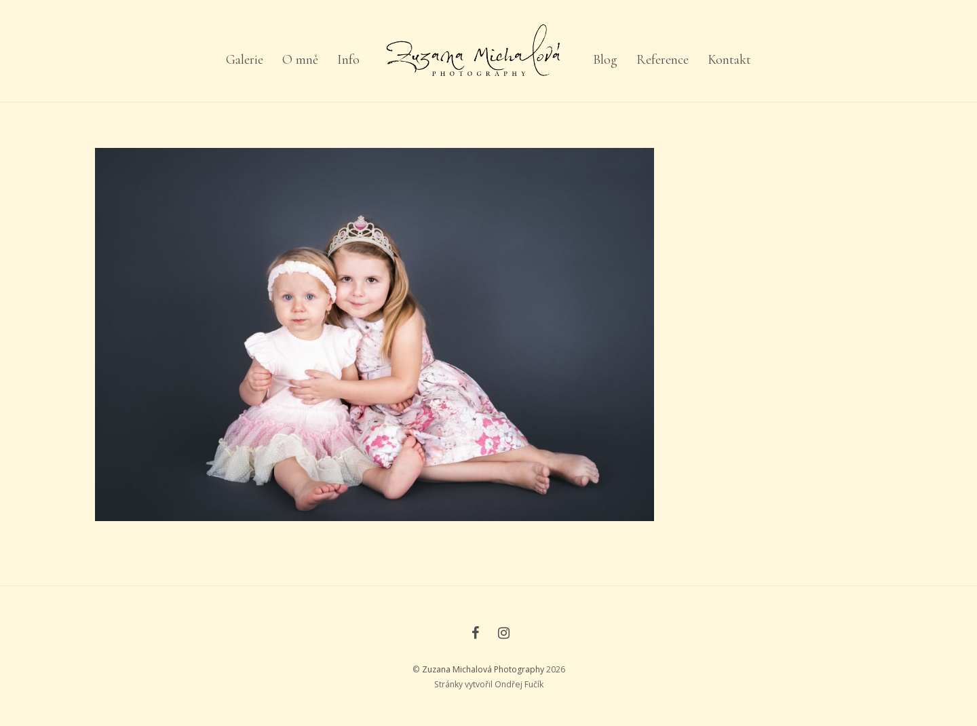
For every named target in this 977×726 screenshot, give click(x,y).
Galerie (244, 60)
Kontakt (729, 60)
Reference (662, 60)
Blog (605, 60)
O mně (300, 60)
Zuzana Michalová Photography (483, 669)
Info (348, 60)
